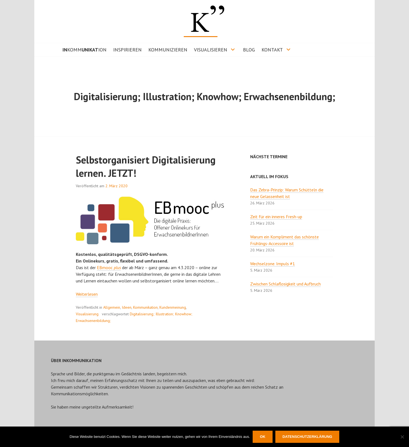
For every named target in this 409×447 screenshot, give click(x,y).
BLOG (249, 49)
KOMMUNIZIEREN (167, 49)
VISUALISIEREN (210, 49)
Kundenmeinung (172, 307)
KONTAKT (272, 49)
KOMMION (85, 49)
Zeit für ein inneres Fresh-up (276, 216)
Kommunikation (145, 307)
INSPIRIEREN (127, 49)
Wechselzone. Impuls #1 (272, 263)
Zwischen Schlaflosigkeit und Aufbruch (285, 284)
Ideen (126, 307)
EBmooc (109, 267)
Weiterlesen (87, 294)
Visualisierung (87, 313)
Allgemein (111, 307)
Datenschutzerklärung (307, 437)
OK (262, 437)
